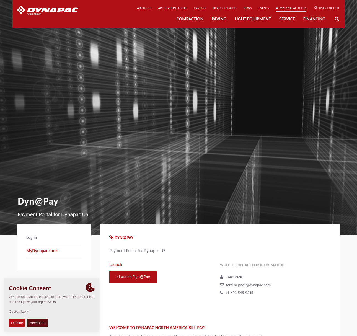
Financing (314, 19)
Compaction (190, 19)
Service (287, 19)
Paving (219, 19)
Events (263, 8)
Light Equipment (253, 19)
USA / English (326, 8)
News (248, 8)
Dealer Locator (224, 8)
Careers (200, 8)
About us (144, 8)
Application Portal (172, 8)
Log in (31, 237)
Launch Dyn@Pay (133, 277)
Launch (115, 264)
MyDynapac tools (291, 8)
